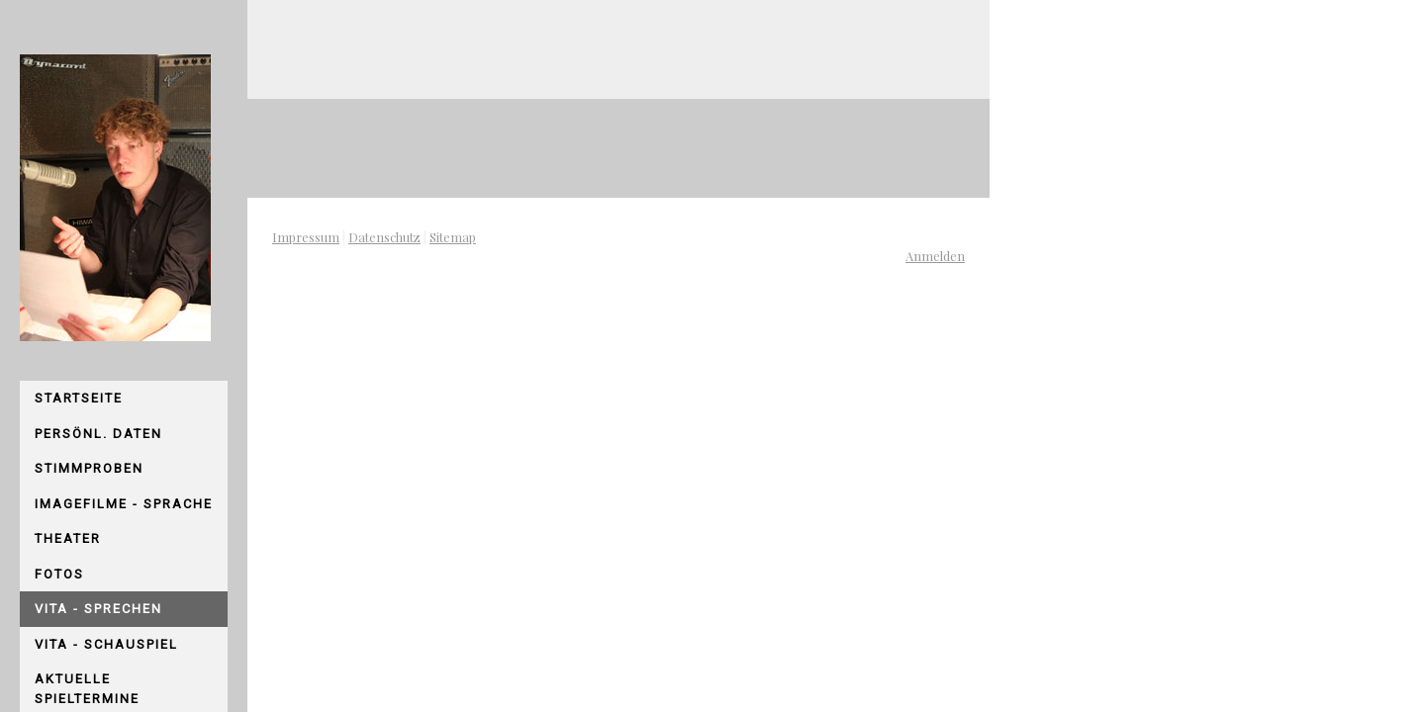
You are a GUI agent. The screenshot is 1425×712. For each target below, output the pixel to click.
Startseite (79, 398)
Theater (68, 538)
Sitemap (452, 236)
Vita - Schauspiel (106, 644)
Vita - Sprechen (98, 608)
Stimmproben (89, 468)
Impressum (305, 236)
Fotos (59, 574)
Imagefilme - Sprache (124, 503)
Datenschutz (384, 236)
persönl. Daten (98, 433)
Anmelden (935, 255)
